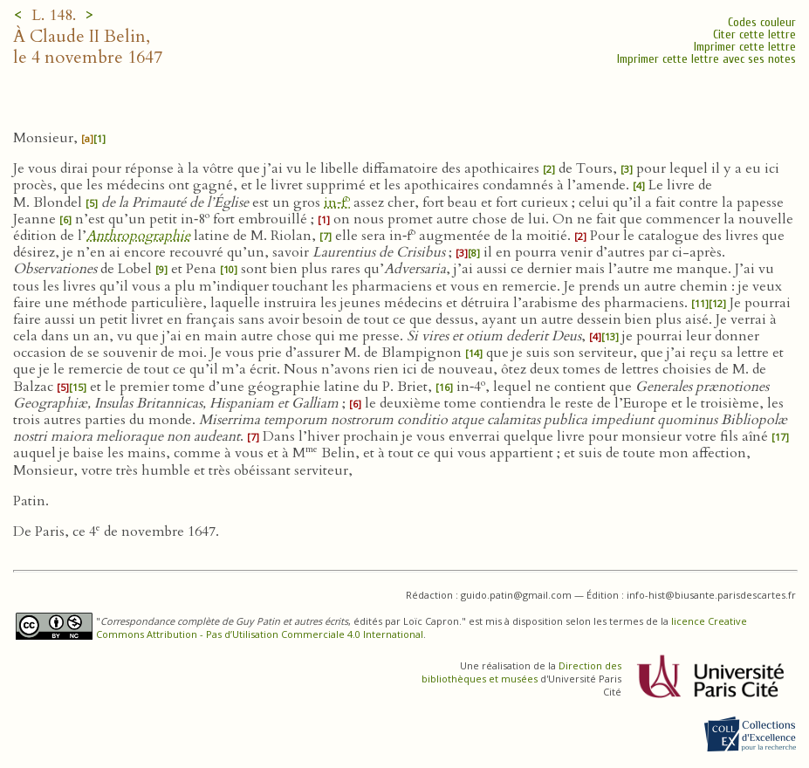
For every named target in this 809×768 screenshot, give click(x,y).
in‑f (337, 202)
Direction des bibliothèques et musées (521, 672)
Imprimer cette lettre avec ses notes (706, 58)
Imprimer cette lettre (745, 46)
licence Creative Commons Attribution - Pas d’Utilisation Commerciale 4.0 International (421, 627)
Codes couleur (762, 22)
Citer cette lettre (754, 34)
